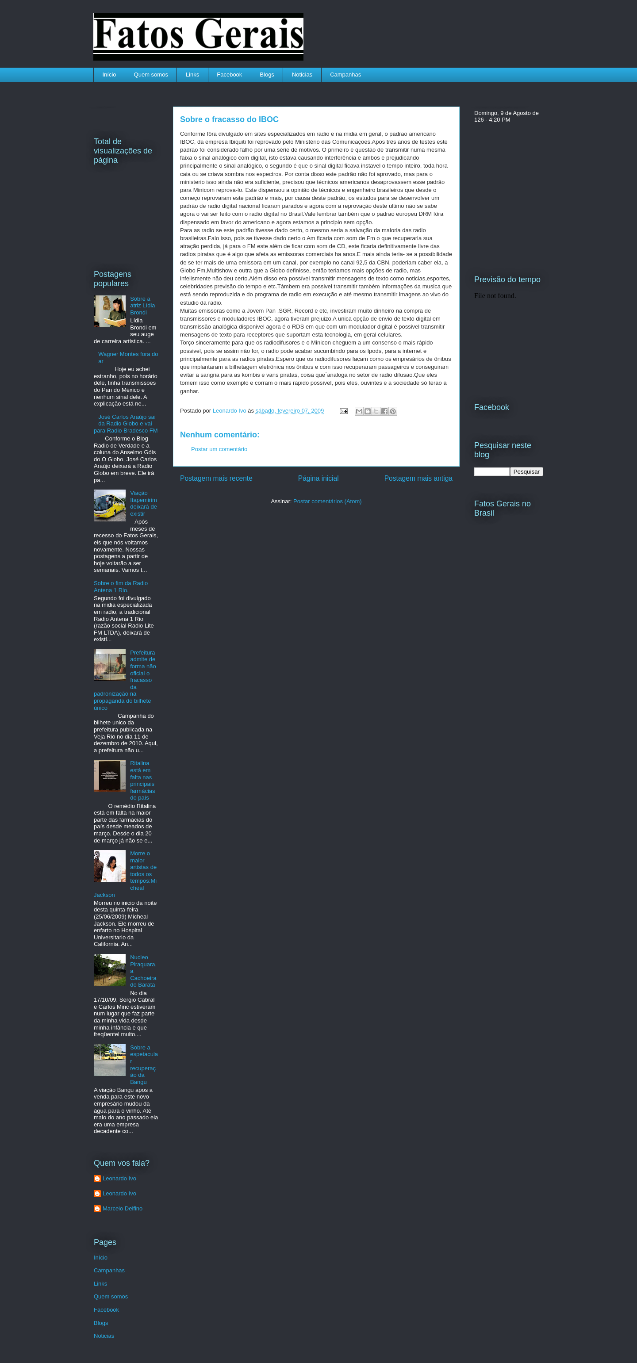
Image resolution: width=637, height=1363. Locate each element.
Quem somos (151, 74)
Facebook (229, 74)
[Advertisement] (239, 573)
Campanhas (345, 74)
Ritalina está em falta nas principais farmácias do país (142, 780)
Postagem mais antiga (418, 478)
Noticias (302, 74)
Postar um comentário (219, 449)
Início (109, 74)
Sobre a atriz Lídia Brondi (142, 305)
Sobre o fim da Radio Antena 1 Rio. (121, 586)
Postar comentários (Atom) (327, 501)
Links (192, 74)
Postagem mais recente (216, 478)
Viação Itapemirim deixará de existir (143, 503)
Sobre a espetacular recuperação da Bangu (144, 1064)
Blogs (267, 74)
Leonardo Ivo (230, 410)
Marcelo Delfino (122, 1208)
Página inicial (318, 478)
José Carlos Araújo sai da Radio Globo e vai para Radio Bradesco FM (126, 423)
